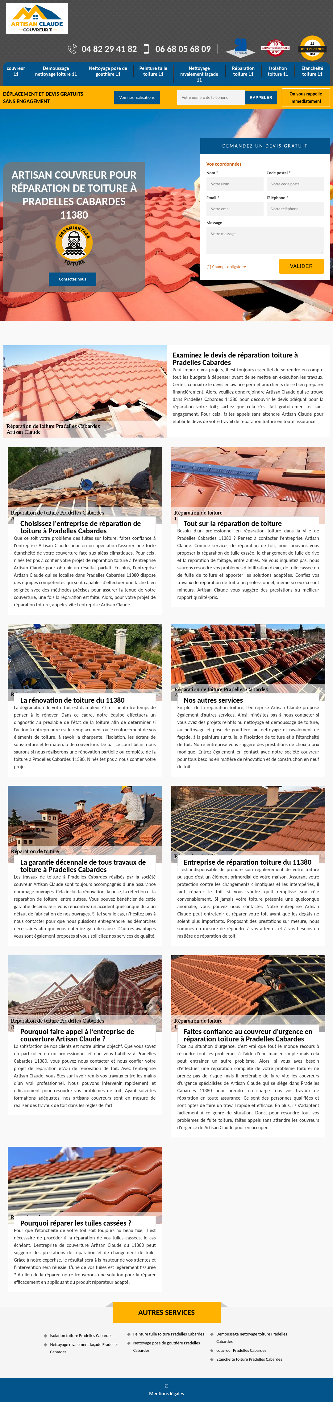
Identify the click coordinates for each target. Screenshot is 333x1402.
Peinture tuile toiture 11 (153, 71)
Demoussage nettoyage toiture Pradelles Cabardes (251, 1337)
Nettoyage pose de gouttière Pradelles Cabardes (166, 1346)
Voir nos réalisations (137, 97)
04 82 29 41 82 (109, 49)
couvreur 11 (16, 71)
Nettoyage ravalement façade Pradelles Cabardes (84, 1348)
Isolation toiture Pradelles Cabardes (81, 1335)
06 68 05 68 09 (183, 49)
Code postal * (279, 173)
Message (214, 222)
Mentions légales (166, 1393)
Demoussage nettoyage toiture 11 (56, 71)
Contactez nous (72, 279)
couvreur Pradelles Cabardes (241, 1350)
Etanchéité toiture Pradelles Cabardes (249, 1359)
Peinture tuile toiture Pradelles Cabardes (168, 1334)
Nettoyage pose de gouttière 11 (108, 71)
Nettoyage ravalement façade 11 (199, 74)
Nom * (212, 173)
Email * (212, 197)
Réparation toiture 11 (243, 71)
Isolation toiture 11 (278, 71)
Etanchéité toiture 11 (312, 71)
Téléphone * (278, 197)
